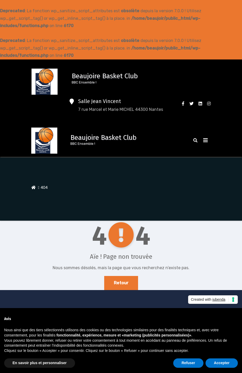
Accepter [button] (221, 363)
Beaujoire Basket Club (105, 76)
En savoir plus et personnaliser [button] (40, 363)
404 (44, 187)
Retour (121, 282)
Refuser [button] (188, 363)
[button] (195, 140)
